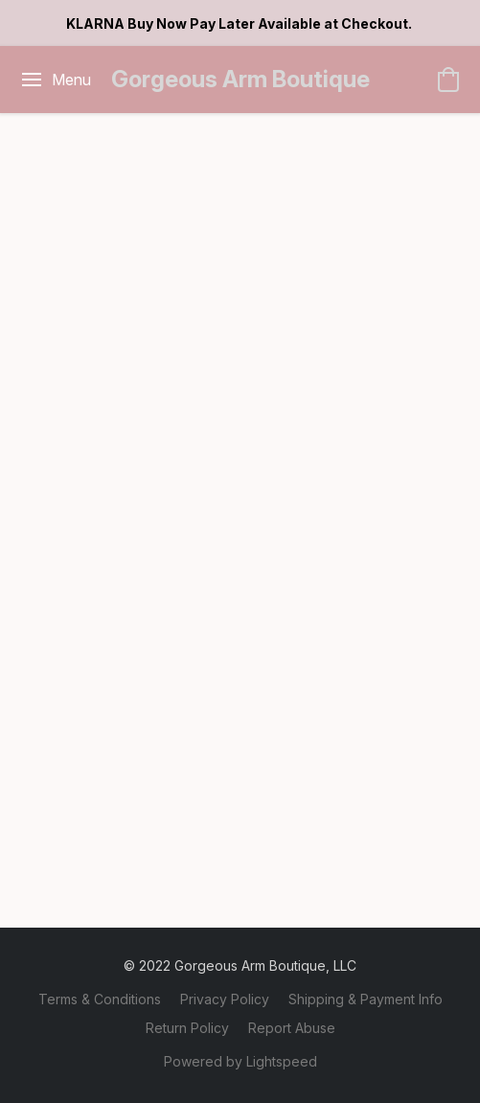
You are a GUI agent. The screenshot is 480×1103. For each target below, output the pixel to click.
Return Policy (187, 1028)
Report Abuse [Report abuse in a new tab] (291, 1028)
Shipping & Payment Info (365, 999)
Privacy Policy (224, 999)
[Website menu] (55, 79)
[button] (240, 79)
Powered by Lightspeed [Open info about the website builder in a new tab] (240, 1061)
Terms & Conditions (99, 999)
